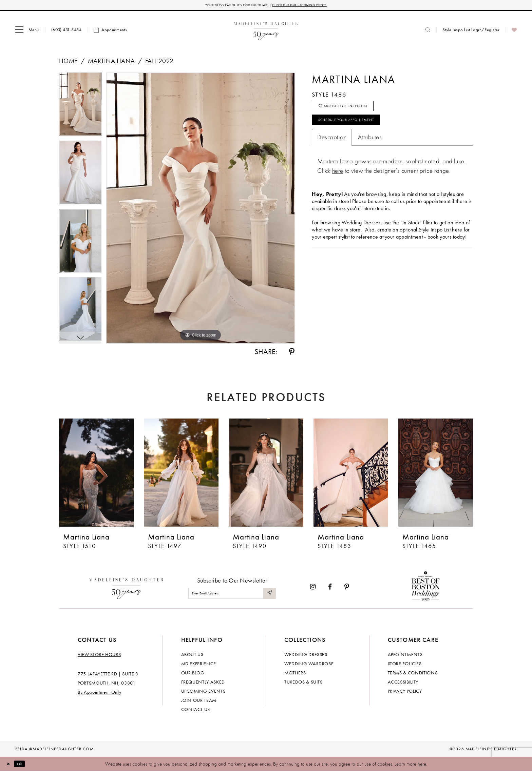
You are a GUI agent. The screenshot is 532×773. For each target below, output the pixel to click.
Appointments (405, 656)
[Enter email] (232, 595)
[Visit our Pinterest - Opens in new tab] (346, 588)
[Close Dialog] (10, 765)
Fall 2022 (159, 62)
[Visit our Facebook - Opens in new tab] (330, 588)
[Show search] (427, 31)
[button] (27, 31)
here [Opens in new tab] (457, 241)
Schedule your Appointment (359, 129)
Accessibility (403, 683)
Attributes (370, 148)
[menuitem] (27, 31)
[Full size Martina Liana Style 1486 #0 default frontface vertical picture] (200, 210)
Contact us (195, 711)
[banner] (266, 31)
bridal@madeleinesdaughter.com (54, 750)
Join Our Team (198, 702)
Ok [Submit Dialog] (25, 765)
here (422, 765)
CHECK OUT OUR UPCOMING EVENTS (313, 6)
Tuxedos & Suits (303, 683)
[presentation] (96, 474)
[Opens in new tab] (337, 182)
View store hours (99, 656)
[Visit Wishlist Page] (514, 31)
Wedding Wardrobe (309, 665)
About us (192, 656)
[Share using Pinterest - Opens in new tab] (292, 353)
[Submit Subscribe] (269, 595)
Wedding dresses (305, 656)
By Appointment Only (99, 694)
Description (331, 148)
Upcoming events (203, 693)
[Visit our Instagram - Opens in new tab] (313, 588)
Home (68, 62)
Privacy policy (405, 693)
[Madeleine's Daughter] (126, 588)
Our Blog (193, 674)
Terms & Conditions (413, 674)
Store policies (405, 665)
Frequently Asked (203, 683)
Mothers (295, 674)
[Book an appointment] (110, 31)
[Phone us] (66, 31)
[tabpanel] (80, 108)
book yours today (446, 248)
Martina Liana (111, 62)
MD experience (198, 665)
